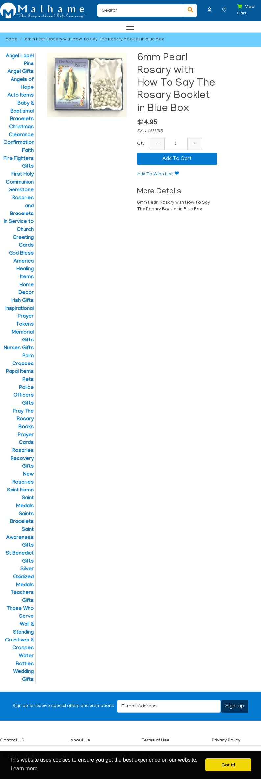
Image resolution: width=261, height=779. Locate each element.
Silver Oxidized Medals (23, 577)
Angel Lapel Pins (20, 60)
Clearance (21, 135)
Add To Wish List (155, 174)
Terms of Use (155, 740)
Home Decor (26, 289)
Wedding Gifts (23, 676)
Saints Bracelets (22, 518)
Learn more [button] (24, 768)
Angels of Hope (22, 84)
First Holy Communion (20, 179)
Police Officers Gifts (23, 396)
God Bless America (21, 257)
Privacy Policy (226, 740)
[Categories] (128, 25)
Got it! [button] (228, 764)
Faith (28, 151)
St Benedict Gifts (20, 558)
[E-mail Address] (169, 706)
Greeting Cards (23, 242)
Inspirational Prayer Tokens (19, 317)
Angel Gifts (20, 72)
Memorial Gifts (23, 336)
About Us (80, 740)
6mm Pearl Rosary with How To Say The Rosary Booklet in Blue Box (94, 39)
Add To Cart (177, 159)
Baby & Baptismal (22, 107)
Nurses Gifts (19, 348)
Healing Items (25, 273)
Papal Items (20, 372)
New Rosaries (23, 479)
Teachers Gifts (22, 597)
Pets (28, 380)
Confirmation (18, 143)
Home (11, 39)
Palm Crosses (23, 360)
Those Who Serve (20, 613)
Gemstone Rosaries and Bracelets (21, 202)
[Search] (140, 10)
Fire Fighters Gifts (18, 163)
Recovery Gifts (22, 463)
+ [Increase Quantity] (195, 143)
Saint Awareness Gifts (20, 538)
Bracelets (22, 119)
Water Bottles (25, 660)
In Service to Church (19, 226)
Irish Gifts (22, 301)
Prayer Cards (26, 439)
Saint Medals (25, 502)
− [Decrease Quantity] (157, 143)
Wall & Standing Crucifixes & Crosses (19, 636)
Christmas (21, 127)
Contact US (12, 740)
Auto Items (20, 96)
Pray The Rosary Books (23, 419)
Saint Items (20, 490)
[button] (210, 10)
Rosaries (23, 451)
